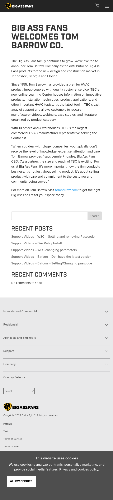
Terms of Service (12, 439)
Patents (7, 424)
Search (94, 216)
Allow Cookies (21, 481)
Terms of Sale (11, 446)
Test (5, 431)
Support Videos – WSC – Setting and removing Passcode (53, 236)
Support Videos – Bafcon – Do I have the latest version (51, 256)
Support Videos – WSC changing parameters (44, 249)
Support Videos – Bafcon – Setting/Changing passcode (51, 263)
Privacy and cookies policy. (79, 469)
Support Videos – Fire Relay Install (36, 243)
